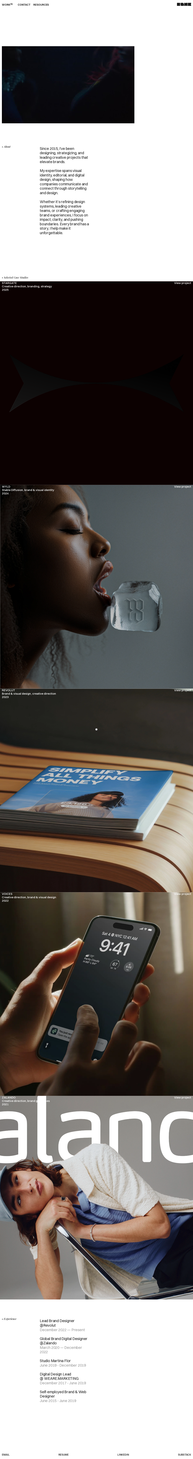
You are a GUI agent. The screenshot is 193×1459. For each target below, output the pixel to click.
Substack (184, 1454)
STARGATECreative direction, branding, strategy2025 (27, 286)
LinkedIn (123, 1454)
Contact (24, 4)
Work (7, 4)
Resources (41, 4)
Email (5, 1454)
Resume (63, 1454)
